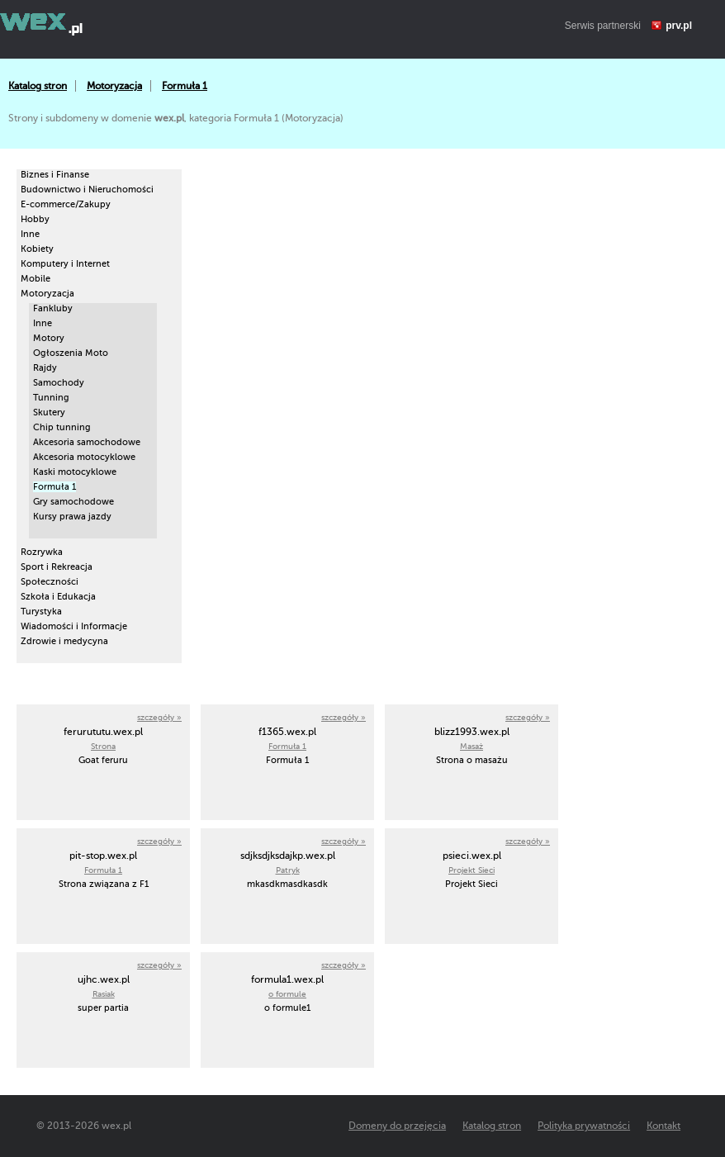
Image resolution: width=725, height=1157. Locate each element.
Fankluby (53, 308)
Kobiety (37, 249)
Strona (103, 746)
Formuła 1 (184, 86)
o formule (287, 993)
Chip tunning (62, 427)
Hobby (35, 219)
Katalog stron (37, 86)
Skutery (49, 412)
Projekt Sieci (471, 870)
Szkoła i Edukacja (58, 596)
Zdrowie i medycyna (64, 641)
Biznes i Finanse (55, 174)
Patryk (288, 870)
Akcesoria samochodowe (86, 442)
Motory (48, 338)
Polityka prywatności (584, 1125)
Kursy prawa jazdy (72, 516)
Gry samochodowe (73, 501)
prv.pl (679, 25)
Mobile (35, 278)
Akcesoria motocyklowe (84, 457)
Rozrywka (42, 552)
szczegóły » (159, 717)
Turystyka (41, 611)
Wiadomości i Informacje (74, 626)
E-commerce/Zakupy (66, 204)
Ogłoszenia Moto (70, 353)
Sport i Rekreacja (56, 567)
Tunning (51, 397)
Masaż (471, 746)
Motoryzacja (114, 86)
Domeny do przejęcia (397, 1125)
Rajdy (45, 368)
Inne (30, 234)
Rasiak (103, 993)
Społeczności (49, 581)
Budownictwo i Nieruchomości (87, 189)
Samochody (58, 382)
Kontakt (663, 1125)
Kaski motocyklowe (74, 472)
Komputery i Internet (65, 263)
